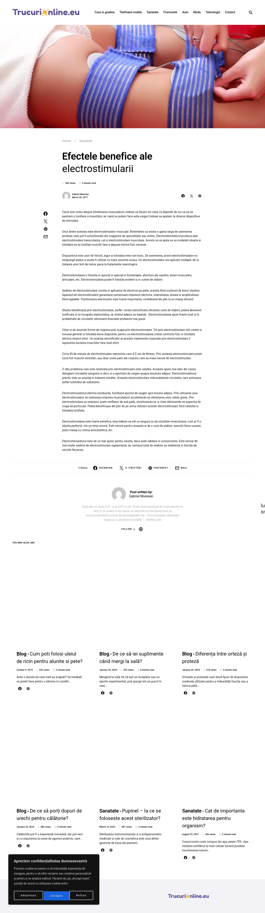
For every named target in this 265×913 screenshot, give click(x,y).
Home (66, 141)
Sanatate (86, 141)
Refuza (55, 895)
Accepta (81, 895)
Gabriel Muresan (80, 194)
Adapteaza (28, 895)
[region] (53, 880)
